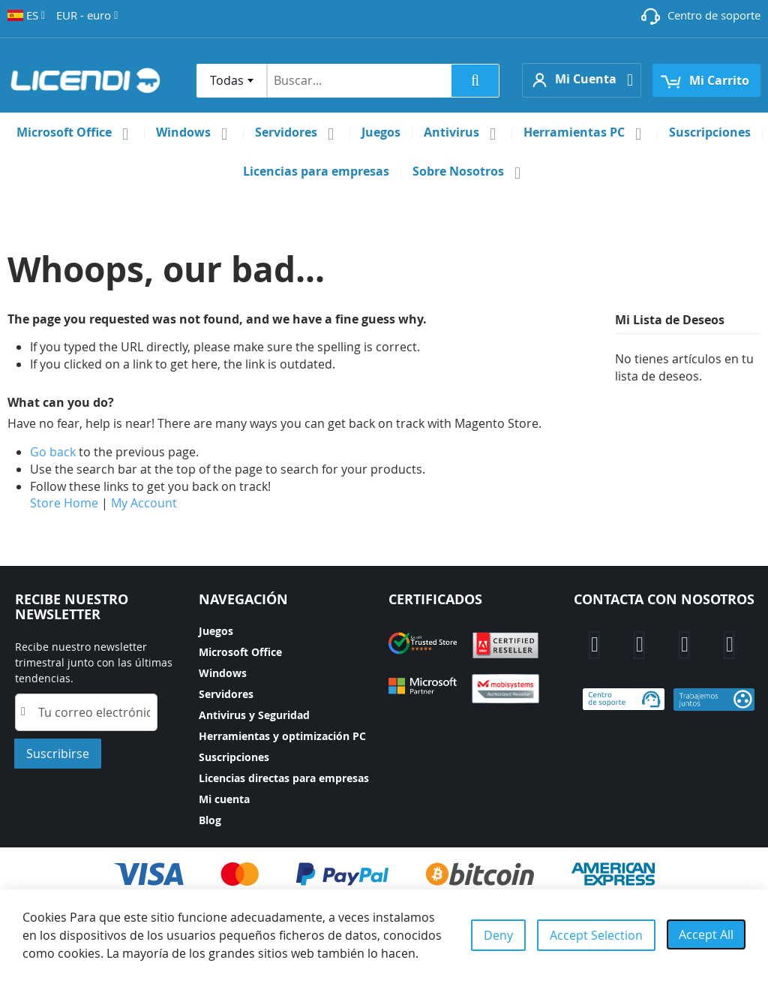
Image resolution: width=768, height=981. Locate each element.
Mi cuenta (224, 799)
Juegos (216, 631)
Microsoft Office (240, 652)
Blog (210, 820)
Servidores (226, 694)
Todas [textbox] (227, 80)
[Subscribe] (57, 754)
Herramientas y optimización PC (282, 736)
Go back (53, 452)
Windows (223, 673)
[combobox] (231, 81)
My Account (144, 503)
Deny (498, 935)
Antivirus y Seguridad (254, 715)
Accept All (706, 934)
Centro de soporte (714, 15)
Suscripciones (234, 757)
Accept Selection (596, 935)
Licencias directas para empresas (284, 778)
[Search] (475, 81)
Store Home (64, 503)
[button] (26, 15)
